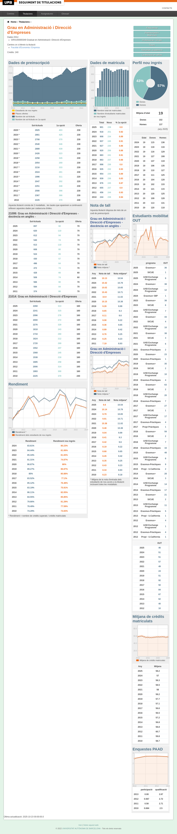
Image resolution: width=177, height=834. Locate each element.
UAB (8, 2)
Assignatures (47, 14)
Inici (80, 825)
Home (13, 22)
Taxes (152, 45)
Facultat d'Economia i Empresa (25, 47)
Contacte (167, 8)
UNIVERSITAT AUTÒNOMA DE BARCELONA (81, 828)
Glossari (65, 14)
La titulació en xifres (152, 55)
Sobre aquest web (90, 825)
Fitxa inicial (151, 28)
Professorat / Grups (152, 40)
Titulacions (28, 14)
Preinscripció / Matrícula (152, 34)
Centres (10, 14)
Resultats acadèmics (151, 50)
